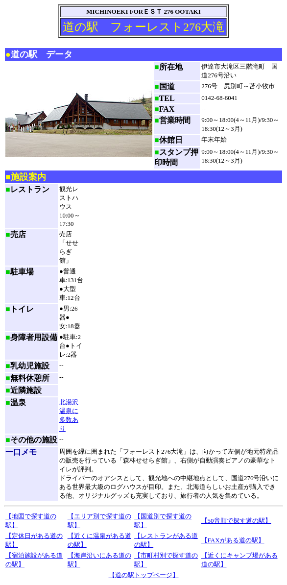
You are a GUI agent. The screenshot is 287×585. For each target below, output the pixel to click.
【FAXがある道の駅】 (232, 540)
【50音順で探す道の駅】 (236, 520)
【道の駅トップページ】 (144, 575)
